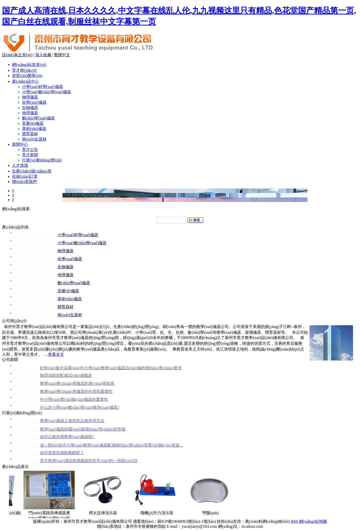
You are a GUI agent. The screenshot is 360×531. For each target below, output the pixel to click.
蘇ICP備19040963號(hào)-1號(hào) (187, 521)
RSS (294, 521)
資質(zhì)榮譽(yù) (27, 76)
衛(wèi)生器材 (34, 139)
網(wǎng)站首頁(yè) (29, 64)
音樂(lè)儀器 (33, 123)
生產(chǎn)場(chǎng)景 (32, 171)
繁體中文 (62, 55)
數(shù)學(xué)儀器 (38, 118)
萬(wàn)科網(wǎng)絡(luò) (268, 521)
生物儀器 (30, 108)
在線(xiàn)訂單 (25, 176)
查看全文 (56, 354)
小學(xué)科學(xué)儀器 (42, 86)
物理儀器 (30, 97)
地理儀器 (30, 113)
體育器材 (30, 134)
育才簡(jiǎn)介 (24, 70)
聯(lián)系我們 (24, 182)
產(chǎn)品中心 (25, 81)
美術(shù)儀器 (34, 128)
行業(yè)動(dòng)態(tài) (42, 160)
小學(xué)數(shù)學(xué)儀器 (46, 92)
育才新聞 (30, 155)
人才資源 (20, 165)
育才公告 (30, 150)
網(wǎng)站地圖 (313, 521)
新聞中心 (20, 144)
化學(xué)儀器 (34, 102)
